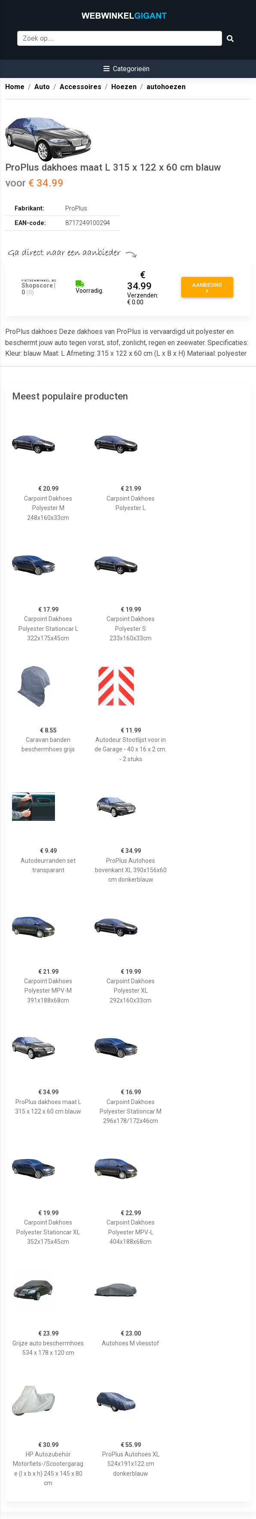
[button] (126, 69)
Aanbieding (207, 288)
